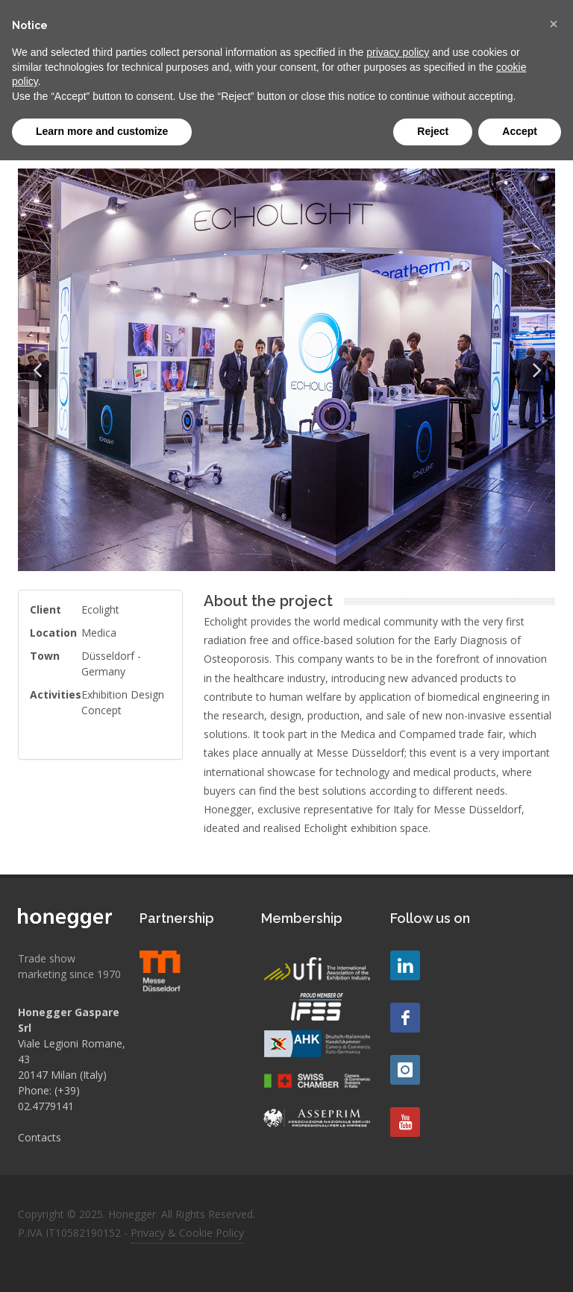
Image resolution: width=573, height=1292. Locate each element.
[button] (554, 24)
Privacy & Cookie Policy (187, 1233)
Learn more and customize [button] (102, 131)
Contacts (39, 1137)
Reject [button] (432, 131)
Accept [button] (519, 131)
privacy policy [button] (397, 52)
